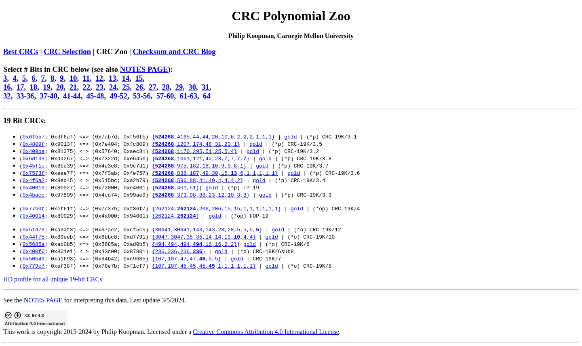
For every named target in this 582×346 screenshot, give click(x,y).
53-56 (142, 96)
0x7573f (34, 172)
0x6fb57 (34, 136)
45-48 (95, 96)
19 (47, 87)
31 (205, 87)
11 (86, 78)
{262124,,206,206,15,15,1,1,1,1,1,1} (216, 208)
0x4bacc (34, 194)
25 (126, 87)
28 (166, 87)
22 (86, 87)
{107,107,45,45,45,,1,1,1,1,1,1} (204, 265)
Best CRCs (20, 51)
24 (113, 87)
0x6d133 (34, 158)
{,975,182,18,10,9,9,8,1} (199, 165)
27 (152, 87)
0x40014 (34, 215)
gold (290, 136)
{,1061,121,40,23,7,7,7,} (201, 158)
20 (60, 87)
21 (73, 87)
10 (73, 78)
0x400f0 (34, 251)
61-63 (188, 96)
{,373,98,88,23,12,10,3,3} (201, 194)
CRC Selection (67, 51)
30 (192, 87)
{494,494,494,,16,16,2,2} (194, 243)
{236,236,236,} (179, 251)
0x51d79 (34, 229)
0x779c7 (34, 265)
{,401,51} (175, 187)
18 (33, 87)
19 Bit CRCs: (24, 120)
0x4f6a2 (34, 180)
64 (207, 96)
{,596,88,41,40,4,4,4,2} (197, 180)
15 (139, 78)
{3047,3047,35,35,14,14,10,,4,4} (204, 236)
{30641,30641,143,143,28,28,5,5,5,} (207, 229)
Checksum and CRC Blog (174, 51)
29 (179, 87)
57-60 (165, 96)
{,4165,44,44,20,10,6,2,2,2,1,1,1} (213, 136)
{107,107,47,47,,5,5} (186, 258)
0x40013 (34, 187)
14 (126, 78)
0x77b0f (34, 208)
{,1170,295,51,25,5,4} (194, 151)
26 (139, 87)
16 (7, 87)
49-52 (118, 96)
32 (7, 96)
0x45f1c (34, 165)
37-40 (48, 96)
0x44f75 (34, 236)
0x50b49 (34, 258)
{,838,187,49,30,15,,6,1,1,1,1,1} (215, 172)
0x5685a (34, 243)
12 (99, 78)
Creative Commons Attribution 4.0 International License (266, 331)
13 (112, 78)
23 (99, 87)
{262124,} (175, 215)
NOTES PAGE (144, 69)
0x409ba (34, 151)
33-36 (25, 96)
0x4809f (34, 143)
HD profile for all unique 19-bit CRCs (52, 279)
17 (20, 87)
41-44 (72, 96)
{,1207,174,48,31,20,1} (196, 143)
